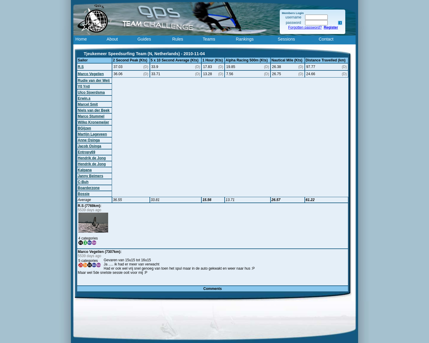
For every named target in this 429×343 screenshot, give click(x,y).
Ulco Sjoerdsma (91, 92)
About (112, 39)
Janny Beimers (90, 176)
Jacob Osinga (89, 146)
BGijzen (84, 128)
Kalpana (85, 170)
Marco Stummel (91, 116)
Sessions (286, 39)
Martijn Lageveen (92, 134)
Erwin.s (84, 98)
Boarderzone (89, 188)
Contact (326, 39)
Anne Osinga (89, 140)
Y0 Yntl (84, 86)
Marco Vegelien (91, 74)
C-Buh (83, 182)
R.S (81, 67)
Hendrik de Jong (92, 158)
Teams (209, 39)
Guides (144, 39)
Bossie (83, 194)
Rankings (245, 39)
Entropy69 (86, 152)
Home (81, 39)
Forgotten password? (305, 27)
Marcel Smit (88, 104)
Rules (177, 39)
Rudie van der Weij (94, 80)
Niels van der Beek (94, 110)
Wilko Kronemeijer (93, 122)
